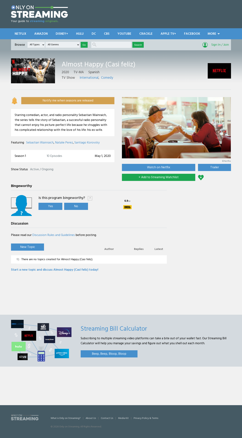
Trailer (214, 167)
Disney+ (62, 33)
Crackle (146, 33)
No (76, 206)
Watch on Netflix (158, 167)
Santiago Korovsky (87, 142)
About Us (91, 418)
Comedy (107, 78)
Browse (20, 44)
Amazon (41, 33)
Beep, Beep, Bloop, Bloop (109, 353)
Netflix (20, 33)
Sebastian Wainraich (40, 142)
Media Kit (123, 418)
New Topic (27, 247)
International (89, 78)
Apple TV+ (168, 33)
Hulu (80, 33)
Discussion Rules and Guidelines (53, 235)
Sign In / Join (220, 44)
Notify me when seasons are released (68, 100)
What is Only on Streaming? (66, 418)
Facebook (192, 33)
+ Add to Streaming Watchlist (159, 177)
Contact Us (107, 418)
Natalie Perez (64, 142)
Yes (50, 206)
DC (94, 33)
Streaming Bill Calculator (114, 329)
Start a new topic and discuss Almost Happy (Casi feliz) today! (54, 269)
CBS (106, 33)
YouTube (124, 33)
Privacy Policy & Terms (146, 418)
